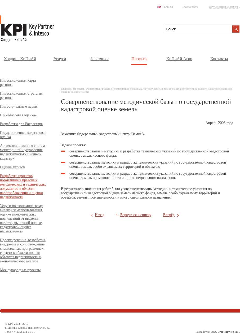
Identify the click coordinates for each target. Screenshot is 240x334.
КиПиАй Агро (179, 58)
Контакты (219, 58)
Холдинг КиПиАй (20, 58)
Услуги (60, 58)
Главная (66, 88)
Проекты (139, 58)
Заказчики (100, 58)
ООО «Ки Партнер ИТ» (225, 331)
